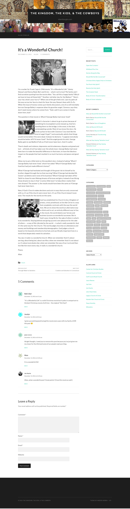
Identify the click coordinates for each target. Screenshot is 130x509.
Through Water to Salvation (27, 270)
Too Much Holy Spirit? (93, 84)
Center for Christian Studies (94, 269)
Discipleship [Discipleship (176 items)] (98, 202)
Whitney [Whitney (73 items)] (106, 237)
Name (20, 437)
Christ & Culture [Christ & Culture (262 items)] (91, 196)
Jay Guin (89, 284)
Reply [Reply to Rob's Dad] (26, 307)
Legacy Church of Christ (93, 295)
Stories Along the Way (93, 73)
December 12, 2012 (25, 54)
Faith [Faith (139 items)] (97, 205)
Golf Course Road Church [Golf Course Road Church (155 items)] (94, 212)
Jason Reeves (90, 280)
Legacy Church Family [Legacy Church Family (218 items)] (104, 218)
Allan (36, 54)
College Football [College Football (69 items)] (91, 199)
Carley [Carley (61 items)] (100, 189)
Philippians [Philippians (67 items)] (105, 225)
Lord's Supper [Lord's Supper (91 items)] (91, 221)
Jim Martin (28, 374)
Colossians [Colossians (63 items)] (102, 199)
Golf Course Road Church (94, 276)
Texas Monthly (90, 303)
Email (20, 446)
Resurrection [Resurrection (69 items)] (97, 231)
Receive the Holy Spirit (93, 88)
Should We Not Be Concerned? (95, 77)
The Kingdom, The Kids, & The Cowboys (65, 13)
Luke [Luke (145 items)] (98, 221)
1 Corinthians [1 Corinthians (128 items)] (91, 186)
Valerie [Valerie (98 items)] (99, 237)
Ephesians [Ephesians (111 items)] (107, 202)
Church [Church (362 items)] (101, 196)
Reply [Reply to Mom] (26, 366)
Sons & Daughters (100, 123)
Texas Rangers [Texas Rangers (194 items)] (91, 237)
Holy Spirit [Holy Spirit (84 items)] (90, 215)
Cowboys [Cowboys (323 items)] (89, 202)
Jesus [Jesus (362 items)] (88, 218)
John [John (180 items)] (94, 218)
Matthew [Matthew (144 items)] (89, 225)
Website (21, 455)
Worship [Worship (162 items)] (89, 241)
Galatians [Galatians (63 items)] (98, 209)
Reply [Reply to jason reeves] (26, 348)
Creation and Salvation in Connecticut (66, 270)
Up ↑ (110, 501)
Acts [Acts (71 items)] (108, 186)
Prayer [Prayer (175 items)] (89, 228)
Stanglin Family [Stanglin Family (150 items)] (99, 234)
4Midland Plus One (92, 69)
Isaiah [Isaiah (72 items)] (106, 215)
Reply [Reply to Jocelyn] (26, 327)
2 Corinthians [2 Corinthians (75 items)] (101, 186)
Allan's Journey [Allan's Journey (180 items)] (91, 189)
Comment (22, 415)
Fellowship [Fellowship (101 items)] (104, 205)
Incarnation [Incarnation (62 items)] (99, 215)
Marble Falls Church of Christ (95, 299)
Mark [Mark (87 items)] (103, 221)
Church (23, 262)
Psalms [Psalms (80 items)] (89, 231)
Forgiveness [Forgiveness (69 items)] (90, 209)
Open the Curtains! (92, 65)
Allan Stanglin (23, 35)
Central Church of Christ (93, 273)
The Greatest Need (92, 92)
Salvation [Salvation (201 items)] (89, 234)
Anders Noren (102, 501)
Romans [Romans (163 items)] (105, 231)
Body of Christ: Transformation (95, 95)
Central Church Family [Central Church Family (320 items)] (103, 193)
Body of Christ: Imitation (93, 99)
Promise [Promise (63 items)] (103, 228)
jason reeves (28, 335)
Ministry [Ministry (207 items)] (97, 225)
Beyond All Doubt (97, 127)
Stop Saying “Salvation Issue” (100, 140)
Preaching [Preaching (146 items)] (96, 228)
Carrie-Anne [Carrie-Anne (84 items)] (90, 193)
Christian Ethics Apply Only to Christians (99, 80)
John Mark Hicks (91, 292)
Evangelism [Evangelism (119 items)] (90, 205)
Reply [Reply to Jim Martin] (26, 384)
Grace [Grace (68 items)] (105, 212)
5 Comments (45, 54)
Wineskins (89, 307)
